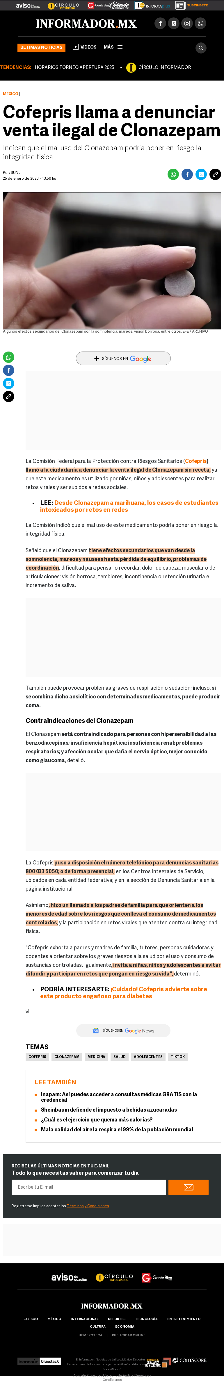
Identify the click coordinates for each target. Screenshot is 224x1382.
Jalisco (31, 1319)
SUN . (15, 173)
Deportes (116, 1319)
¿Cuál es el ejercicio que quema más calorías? (96, 1120)
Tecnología (146, 1319)
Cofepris (196, 461)
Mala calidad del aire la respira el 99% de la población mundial (117, 1130)
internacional (84, 1319)
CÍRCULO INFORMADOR (164, 67)
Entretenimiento (183, 1319)
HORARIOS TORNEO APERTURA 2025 (74, 67)
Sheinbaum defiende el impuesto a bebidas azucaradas (109, 1110)
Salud (119, 1057)
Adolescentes (148, 1057)
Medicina (96, 1057)
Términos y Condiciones (88, 1206)
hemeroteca (90, 1335)
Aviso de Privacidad (87, 1375)
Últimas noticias (41, 48)
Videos (85, 47)
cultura (98, 1326)
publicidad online (128, 1335)
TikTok (178, 1057)
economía (124, 1326)
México (10, 94)
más (113, 47)
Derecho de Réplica (118, 1375)
